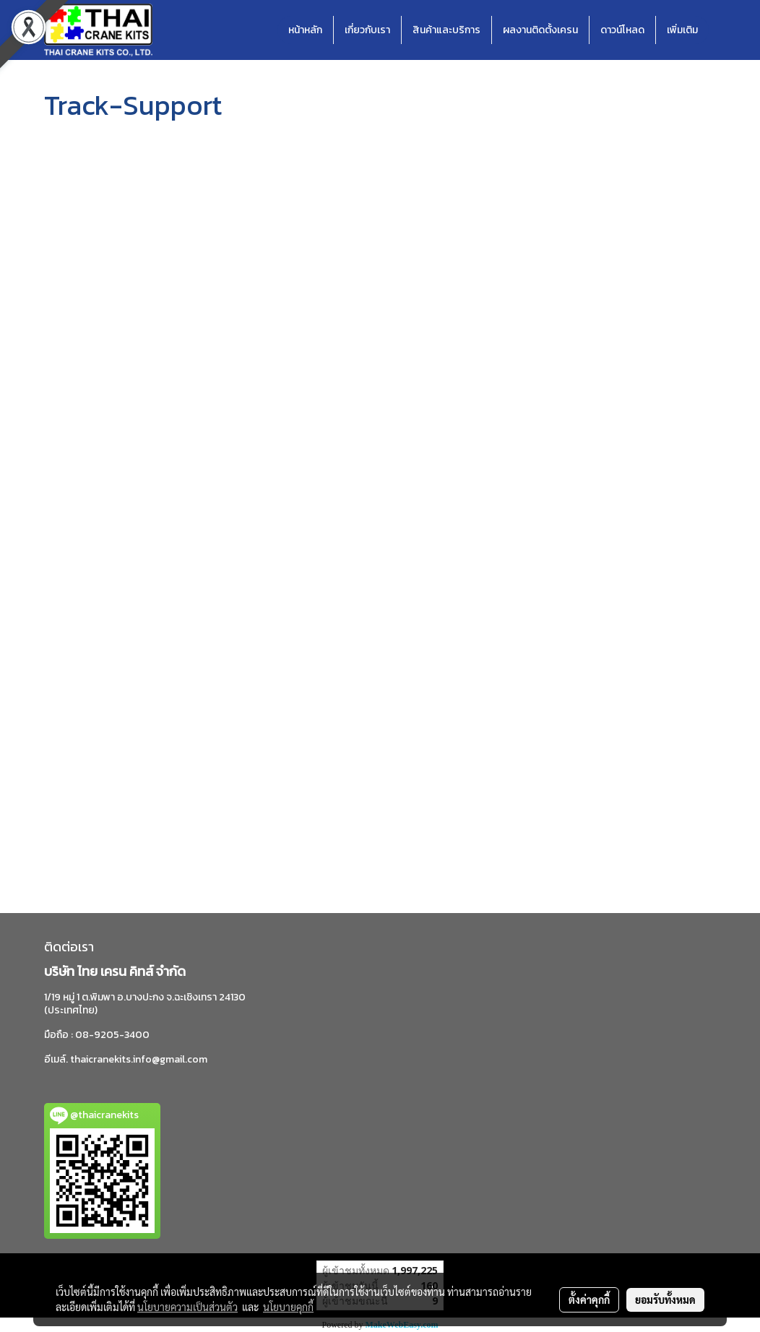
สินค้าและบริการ (446, 30)
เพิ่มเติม (682, 30)
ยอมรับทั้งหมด (665, 1299)
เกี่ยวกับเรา (367, 30)
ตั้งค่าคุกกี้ (589, 1299)
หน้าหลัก (305, 30)
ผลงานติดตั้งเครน (540, 30)
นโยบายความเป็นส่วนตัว (187, 1306)
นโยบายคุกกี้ (288, 1306)
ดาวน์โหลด (622, 30)
